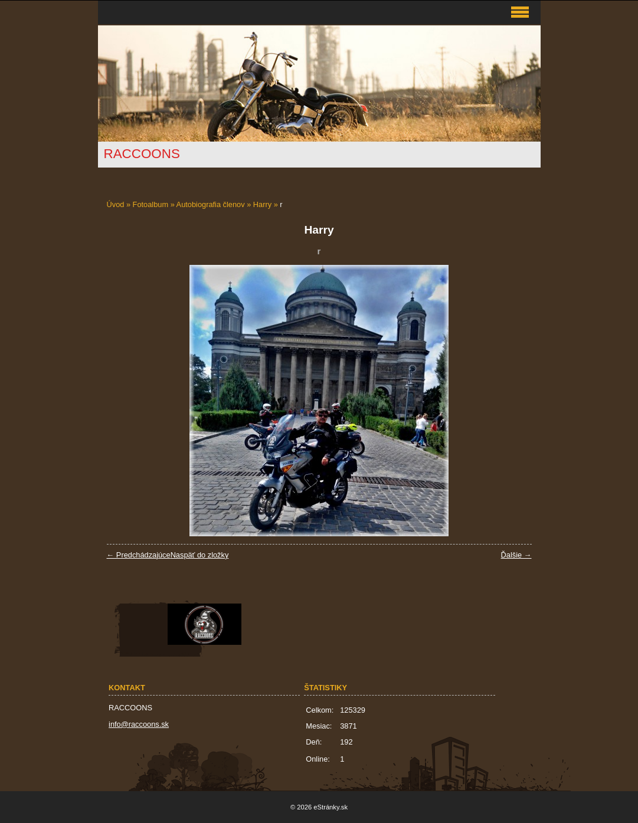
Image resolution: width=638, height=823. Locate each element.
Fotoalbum (150, 204)
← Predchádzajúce (139, 554)
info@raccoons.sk (139, 724)
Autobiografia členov (210, 204)
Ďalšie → (516, 554)
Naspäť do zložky (200, 554)
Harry (262, 204)
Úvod (116, 204)
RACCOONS (142, 153)
